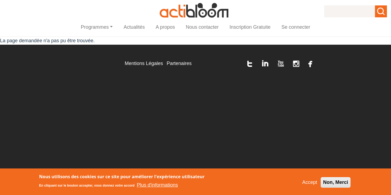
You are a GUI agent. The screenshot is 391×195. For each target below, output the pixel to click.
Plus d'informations (157, 185)
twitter (250, 63)
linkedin (265, 63)
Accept (309, 182)
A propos (165, 27)
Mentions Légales (144, 63)
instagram (296, 63)
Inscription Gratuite (249, 27)
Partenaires (179, 63)
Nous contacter (202, 27)
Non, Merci (335, 182)
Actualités (134, 27)
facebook (310, 63)
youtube (280, 63)
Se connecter (295, 27)
